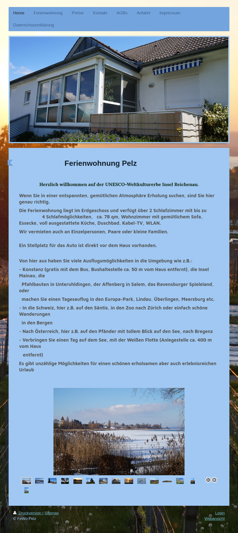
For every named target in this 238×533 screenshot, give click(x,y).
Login (220, 513)
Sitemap (51, 513)
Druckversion (27, 513)
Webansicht (215, 518)
